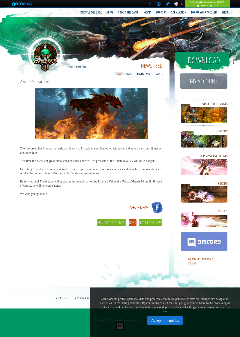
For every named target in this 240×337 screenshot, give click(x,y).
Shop (225, 12)
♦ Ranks (61, 298)
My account (204, 81)
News (109, 12)
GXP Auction (178, 12)
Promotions (143, 73)
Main (71, 66)
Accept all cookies (165, 320)
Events (159, 73)
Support (161, 12)
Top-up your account (204, 12)
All (119, 73)
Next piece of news (150, 222)
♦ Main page (83, 298)
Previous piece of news (111, 222)
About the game (128, 12)
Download (204, 60)
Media (147, 12)
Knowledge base (91, 12)
